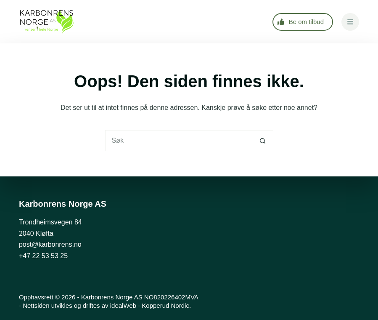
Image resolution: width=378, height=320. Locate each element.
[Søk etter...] (178, 140)
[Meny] (350, 22)
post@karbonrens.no (50, 244)
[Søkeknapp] (262, 140)
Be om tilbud (301, 21)
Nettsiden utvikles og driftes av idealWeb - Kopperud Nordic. (107, 305)
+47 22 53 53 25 (43, 255)
